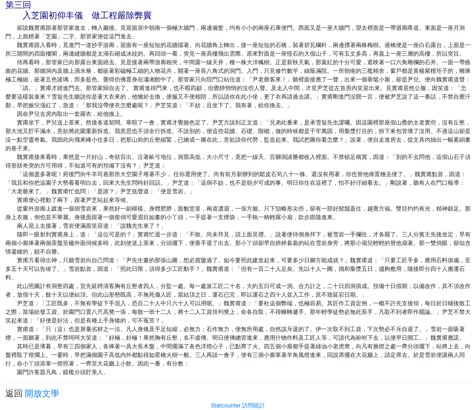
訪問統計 (253, 405)
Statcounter (226, 405)
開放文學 (42, 393)
